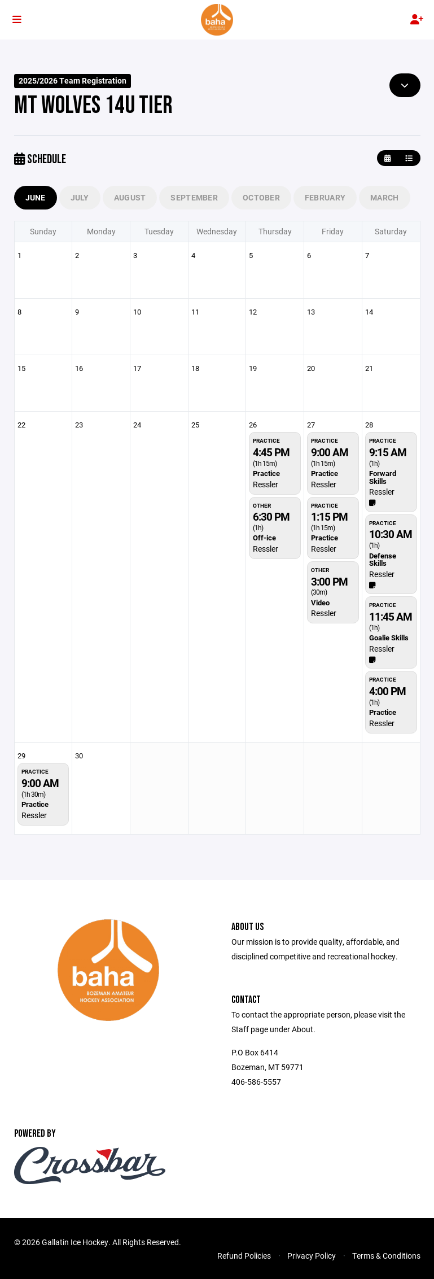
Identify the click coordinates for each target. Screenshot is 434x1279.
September (194, 197)
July (80, 197)
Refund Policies (244, 1255)
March (384, 197)
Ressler (265, 484)
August (130, 197)
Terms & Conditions (386, 1255)
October (261, 197)
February (325, 197)
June (35, 197)
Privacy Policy (311, 1255)
